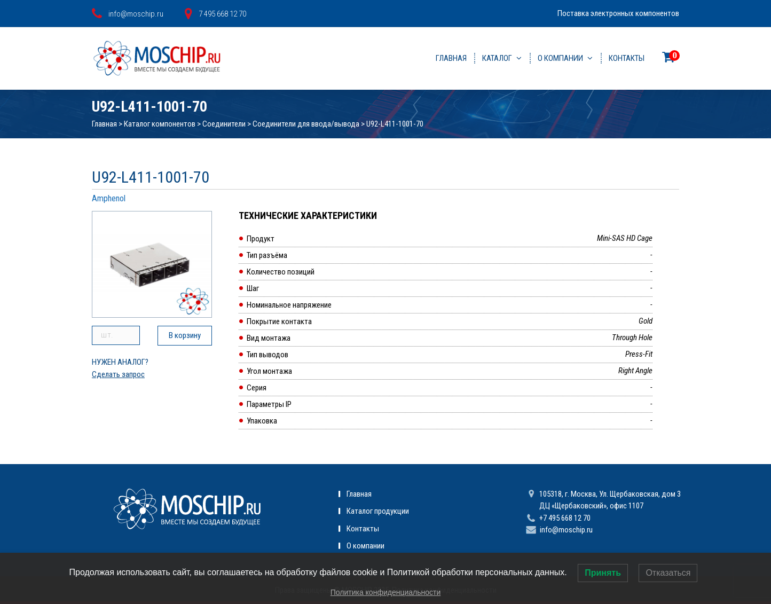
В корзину (185, 335)
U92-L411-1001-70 (394, 124)
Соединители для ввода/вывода (306, 124)
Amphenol (108, 198)
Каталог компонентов (159, 124)
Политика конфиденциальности (386, 592)
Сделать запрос (118, 374)
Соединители (224, 124)
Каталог (497, 58)
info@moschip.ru (566, 530)
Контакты (626, 58)
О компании (560, 58)
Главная (451, 58)
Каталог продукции (378, 511)
